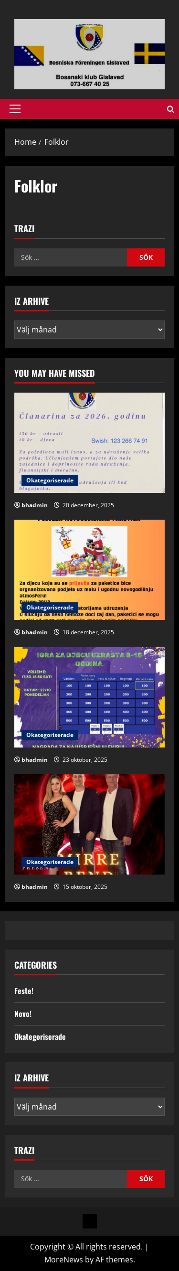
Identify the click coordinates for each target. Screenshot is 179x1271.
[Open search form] (170, 109)
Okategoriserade (50, 480)
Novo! (23, 1013)
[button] (15, 109)
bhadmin (34, 505)
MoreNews (63, 1259)
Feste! (23, 990)
